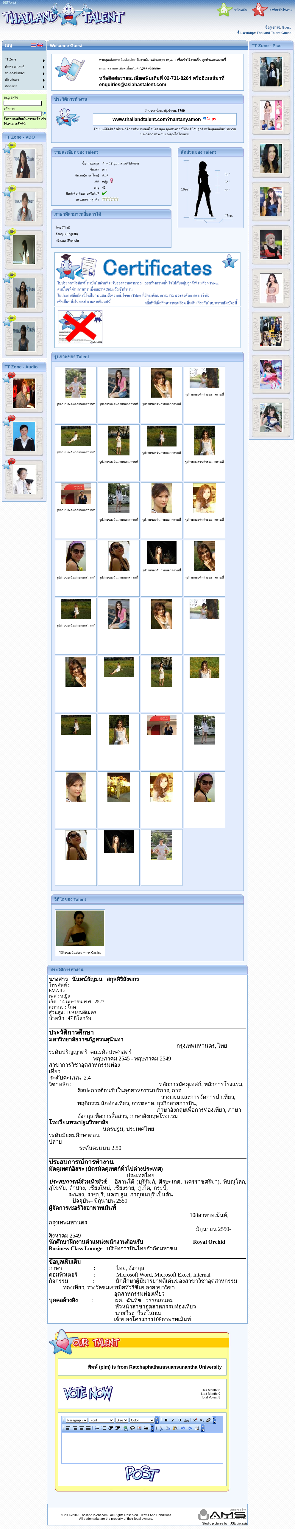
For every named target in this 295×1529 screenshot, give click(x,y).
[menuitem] (20, 54)
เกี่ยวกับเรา (12, 79)
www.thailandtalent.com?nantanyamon (157, 119)
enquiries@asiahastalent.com (132, 84)
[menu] (20, 70)
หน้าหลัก (240, 10)
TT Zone (10, 59)
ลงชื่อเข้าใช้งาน (280, 10)
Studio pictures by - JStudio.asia (224, 1523)
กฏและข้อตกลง (149, 68)
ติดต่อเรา (11, 86)
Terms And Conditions (156, 1515)
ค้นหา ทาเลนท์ (15, 66)
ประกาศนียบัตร (14, 73)
